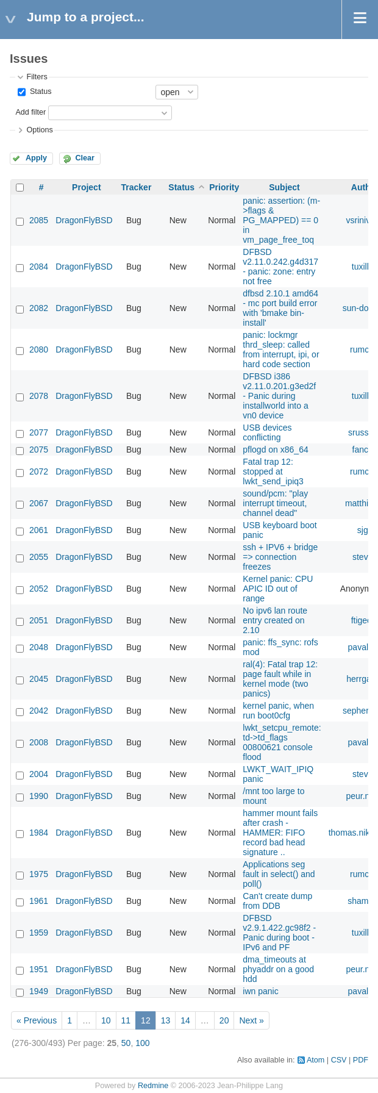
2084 (38, 266)
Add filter (30, 112)
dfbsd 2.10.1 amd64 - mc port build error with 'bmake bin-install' (280, 308)
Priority (224, 187)
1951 (38, 969)
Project (86, 187)
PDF (360, 1060)
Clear (84, 158)
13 (166, 1020)
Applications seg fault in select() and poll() (279, 874)
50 (126, 1043)
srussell (362, 432)
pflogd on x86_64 (275, 449)
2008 (38, 742)
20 (224, 1020)
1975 (38, 874)
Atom (315, 1060)
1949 (38, 991)
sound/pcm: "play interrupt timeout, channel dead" (275, 503)
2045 (38, 679)
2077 (38, 432)
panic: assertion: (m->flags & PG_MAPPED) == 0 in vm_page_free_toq (281, 220)
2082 (38, 308)
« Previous (36, 1020)
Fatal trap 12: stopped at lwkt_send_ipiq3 (273, 471)
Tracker (136, 187)
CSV (339, 1060)
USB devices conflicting (267, 432)
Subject (284, 187)
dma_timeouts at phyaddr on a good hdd (278, 969)
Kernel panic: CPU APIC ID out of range (278, 588)
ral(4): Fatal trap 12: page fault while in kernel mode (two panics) (280, 678)
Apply (36, 158)
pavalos (362, 647)
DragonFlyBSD (83, 220)
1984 (38, 832)
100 (142, 1043)
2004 (38, 774)
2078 (38, 396)
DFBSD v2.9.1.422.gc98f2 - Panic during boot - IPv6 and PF (279, 932)
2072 (38, 471)
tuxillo (363, 266)
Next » (251, 1020)
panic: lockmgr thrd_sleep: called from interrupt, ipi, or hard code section (281, 349)
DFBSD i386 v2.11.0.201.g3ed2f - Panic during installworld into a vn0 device (279, 395)
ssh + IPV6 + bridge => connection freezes (280, 557)
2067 (38, 503)
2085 (38, 220)
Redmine (153, 1085)
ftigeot (362, 620)
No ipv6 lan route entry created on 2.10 (275, 620)
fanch (362, 449)
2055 (38, 557)
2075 (38, 449)
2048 (38, 647)
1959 (38, 932)
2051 (38, 620)
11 (126, 1020)
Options (39, 130)
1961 (38, 901)
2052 (38, 588)
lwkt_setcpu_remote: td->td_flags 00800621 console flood (282, 742)
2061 (38, 530)
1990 (38, 796)
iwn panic (260, 991)
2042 (38, 710)
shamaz (362, 901)
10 (106, 1020)
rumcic (362, 349)
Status (39, 91)
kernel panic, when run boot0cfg (278, 710)
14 (185, 1020)
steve (362, 557)
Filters (36, 77)
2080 (38, 349)
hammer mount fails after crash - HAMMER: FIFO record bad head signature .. (280, 832)
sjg (362, 530)
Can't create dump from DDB (277, 901)
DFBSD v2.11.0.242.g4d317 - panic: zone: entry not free (280, 266)
